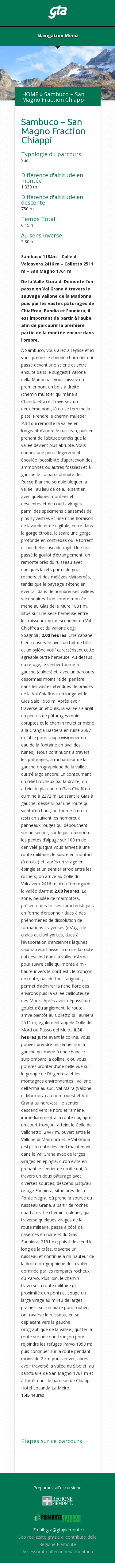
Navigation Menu (57, 35)
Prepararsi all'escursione (57, 1488)
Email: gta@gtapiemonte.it (59, 1530)
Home (30, 94)
